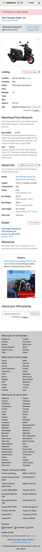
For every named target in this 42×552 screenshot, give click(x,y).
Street (25, 352)
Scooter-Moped (8, 347)
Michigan (5, 428)
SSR (3, 382)
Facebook (21, 527)
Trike (4, 352)
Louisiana (5, 422)
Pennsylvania (7, 449)
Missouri (26, 430)
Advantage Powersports (11, 229)
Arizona (5, 401)
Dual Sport (27, 342)
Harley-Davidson (8, 369)
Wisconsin (6, 465)
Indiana (5, 417)
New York (5, 441)
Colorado (26, 404)
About (23, 549)
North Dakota (7, 444)
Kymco (4, 377)
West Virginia (28, 463)
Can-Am (26, 363)
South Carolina (28, 452)
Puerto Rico (27, 449)
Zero (24, 390)
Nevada (5, 436)
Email (31, 527)
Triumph (26, 385)
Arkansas (26, 401)
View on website (33, 27)
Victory (25, 387)
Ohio (24, 444)
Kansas (5, 420)
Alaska (25, 398)
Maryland (5, 425)
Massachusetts (29, 425)
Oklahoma (6, 446)
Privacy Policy (25, 546)
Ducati (4, 366)
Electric (5, 344)
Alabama (5, 398)
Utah (24, 457)
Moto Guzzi (27, 377)
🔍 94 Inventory (33, 223)
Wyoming (26, 465)
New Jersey (6, 438)
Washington (6, 463)
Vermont (5, 460)
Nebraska (26, 433)
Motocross (27, 344)
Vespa (4, 387)
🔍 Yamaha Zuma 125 (27, 165)
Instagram (9, 527)
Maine (25, 422)
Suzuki (4, 385)
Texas (4, 457)
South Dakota (7, 454)
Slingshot (26, 382)
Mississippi (6, 430)
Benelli (4, 363)
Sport (25, 347)
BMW (25, 361)
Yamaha (5, 390)
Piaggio (5, 379)
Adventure (6, 339)
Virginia (26, 460)
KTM (3, 374)
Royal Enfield (28, 379)
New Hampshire (29, 436)
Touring (26, 350)
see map (28, 78)
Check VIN (36, 107)
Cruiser (25, 339)
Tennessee (27, 454)
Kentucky (26, 420)
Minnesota (27, 428)
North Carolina (28, 441)
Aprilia (4, 361)
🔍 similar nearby (30, 72)
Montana (5, 433)
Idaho (4, 414)
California (5, 404)
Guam (4, 412)
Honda (25, 369)
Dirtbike (5, 342)
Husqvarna (6, 371)
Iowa (25, 417)
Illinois (25, 414)
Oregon (26, 446)
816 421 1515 (32, 30)
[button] (39, 72)
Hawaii (25, 412)
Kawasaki (26, 374)
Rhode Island (7, 452)
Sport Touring (7, 350)
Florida (4, 409)
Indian (25, 371)
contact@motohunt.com (21, 542)
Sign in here (31, 536)
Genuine (26, 366)
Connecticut (6, 406)
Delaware (26, 406)
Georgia (26, 409)
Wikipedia (19, 215)
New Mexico (28, 438)
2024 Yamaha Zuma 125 (25, 177)
